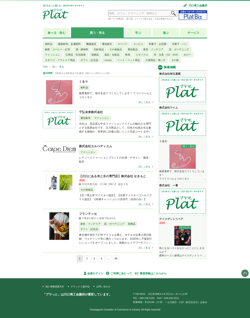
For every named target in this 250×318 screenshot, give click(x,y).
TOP (45, 66)
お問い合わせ (103, 286)
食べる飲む (57, 33)
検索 (173, 13)
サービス (193, 32)
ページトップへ (245, 273)
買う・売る (58, 66)
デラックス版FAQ (80, 286)
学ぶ (138, 32)
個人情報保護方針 (54, 286)
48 (115, 258)
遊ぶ (166, 32)
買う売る (97, 33)
